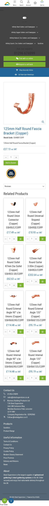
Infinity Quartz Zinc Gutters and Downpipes (19, 43)
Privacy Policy (9, 448)
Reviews (8, 186)
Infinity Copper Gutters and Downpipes (23, 32)
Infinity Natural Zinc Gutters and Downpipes (24, 38)
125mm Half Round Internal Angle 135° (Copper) (35, 357)
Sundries (40, 43)
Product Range (9, 431)
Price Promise (9, 458)
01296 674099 (24, 53)
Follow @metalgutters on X (15, 417)
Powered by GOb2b (33, 497)
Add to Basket (11, 163)
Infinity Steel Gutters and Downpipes (23, 27)
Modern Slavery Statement (13, 455)
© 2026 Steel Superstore (17, 497)
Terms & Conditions (11, 441)
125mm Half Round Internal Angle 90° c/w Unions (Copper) (13, 357)
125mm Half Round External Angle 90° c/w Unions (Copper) (13, 310)
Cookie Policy (9, 451)
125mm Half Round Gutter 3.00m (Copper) (35, 262)
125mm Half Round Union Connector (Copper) (13, 218)
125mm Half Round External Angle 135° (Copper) (35, 310)
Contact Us (8, 445)
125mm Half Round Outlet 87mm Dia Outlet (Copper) (13, 264)
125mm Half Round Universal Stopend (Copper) (35, 218)
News (6, 464)
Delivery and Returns (11, 461)
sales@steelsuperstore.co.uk (16, 397)
